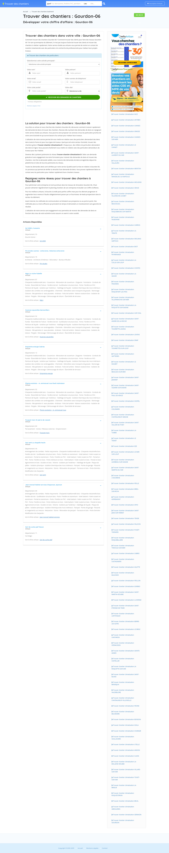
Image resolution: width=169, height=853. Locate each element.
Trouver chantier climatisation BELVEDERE (123, 713)
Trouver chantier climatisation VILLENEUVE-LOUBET (123, 195)
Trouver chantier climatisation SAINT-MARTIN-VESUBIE (125, 593)
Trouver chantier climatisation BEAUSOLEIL (123, 202)
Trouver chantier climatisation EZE (125, 446)
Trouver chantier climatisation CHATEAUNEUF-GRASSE (123, 416)
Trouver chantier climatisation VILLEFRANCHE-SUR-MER (123, 298)
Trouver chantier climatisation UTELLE (126, 744)
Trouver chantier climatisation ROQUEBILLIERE (123, 539)
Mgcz (41, 300)
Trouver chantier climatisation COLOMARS (123, 408)
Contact (105, 848)
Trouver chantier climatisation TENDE (126, 518)
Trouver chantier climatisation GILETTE (126, 567)
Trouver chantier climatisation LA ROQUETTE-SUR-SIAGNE (124, 306)
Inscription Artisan (154, 3)
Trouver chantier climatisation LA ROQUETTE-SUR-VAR (124, 667)
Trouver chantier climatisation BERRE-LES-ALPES (125, 622)
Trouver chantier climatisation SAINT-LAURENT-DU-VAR (125, 154)
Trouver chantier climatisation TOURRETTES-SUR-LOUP (123, 347)
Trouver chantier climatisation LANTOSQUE (123, 615)
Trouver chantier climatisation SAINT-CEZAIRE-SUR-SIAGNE (125, 386)
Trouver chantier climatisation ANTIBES (126, 120)
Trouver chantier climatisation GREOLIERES (123, 808)
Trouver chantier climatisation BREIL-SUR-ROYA (125, 490)
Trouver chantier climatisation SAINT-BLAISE (125, 675)
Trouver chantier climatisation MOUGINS (127, 182)
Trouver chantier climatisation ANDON (126, 750)
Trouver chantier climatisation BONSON (127, 719)
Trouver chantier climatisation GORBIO (126, 586)
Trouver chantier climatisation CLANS (126, 756)
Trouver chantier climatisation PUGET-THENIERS (126, 531)
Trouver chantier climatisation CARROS (126, 225)
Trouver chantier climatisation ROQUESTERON (123, 794)
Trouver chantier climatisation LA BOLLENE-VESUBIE (124, 763)
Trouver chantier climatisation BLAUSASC (123, 574)
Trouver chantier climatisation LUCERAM (127, 600)
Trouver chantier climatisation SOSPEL (126, 401)
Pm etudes (43, 264)
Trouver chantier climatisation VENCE (126, 188)
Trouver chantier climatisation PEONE (126, 706)
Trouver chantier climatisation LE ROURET (124, 363)
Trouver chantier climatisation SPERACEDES (123, 644)
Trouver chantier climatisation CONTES (126, 268)
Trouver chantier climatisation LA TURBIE (124, 431)
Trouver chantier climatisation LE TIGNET (124, 439)
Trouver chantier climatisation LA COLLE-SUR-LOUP (124, 261)
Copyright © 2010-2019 (66, 848)
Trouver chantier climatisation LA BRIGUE (124, 786)
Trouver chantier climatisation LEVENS (126, 335)
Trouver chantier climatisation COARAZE (127, 731)
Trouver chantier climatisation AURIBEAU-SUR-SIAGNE (123, 461)
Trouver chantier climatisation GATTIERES (123, 355)
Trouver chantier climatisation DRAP (125, 340)
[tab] (63, 229)
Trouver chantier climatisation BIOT (125, 247)
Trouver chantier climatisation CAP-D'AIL (127, 313)
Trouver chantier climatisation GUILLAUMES (123, 738)
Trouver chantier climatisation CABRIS (126, 553)
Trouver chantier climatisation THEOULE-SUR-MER (123, 547)
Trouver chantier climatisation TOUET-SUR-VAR (126, 778)
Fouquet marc (45, 433)
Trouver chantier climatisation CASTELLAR (123, 660)
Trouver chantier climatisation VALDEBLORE (123, 691)
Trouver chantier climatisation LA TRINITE (124, 232)
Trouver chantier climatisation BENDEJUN (123, 683)
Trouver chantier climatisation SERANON (127, 815)
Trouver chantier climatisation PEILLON (126, 581)
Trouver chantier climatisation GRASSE (126, 131)
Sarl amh (43, 475)
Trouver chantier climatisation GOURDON (123, 821)
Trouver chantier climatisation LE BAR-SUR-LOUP (126, 453)
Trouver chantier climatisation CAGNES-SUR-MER (126, 138)
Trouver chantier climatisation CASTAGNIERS (123, 560)
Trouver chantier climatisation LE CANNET (124, 146)
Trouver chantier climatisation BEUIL (125, 801)
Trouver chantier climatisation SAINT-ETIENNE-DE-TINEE (125, 607)
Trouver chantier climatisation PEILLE (126, 483)
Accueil (25, 12)
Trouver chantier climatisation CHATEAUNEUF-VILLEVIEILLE (123, 699)
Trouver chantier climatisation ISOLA (125, 725)
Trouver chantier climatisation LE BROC (126, 629)
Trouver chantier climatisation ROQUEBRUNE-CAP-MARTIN (123, 210)
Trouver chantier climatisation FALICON (127, 524)
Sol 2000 (43, 241)
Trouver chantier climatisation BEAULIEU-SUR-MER (123, 371)
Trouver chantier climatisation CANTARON (123, 636)
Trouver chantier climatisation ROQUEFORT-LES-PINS (123, 290)
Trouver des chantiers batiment (43, 12)
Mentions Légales (92, 848)
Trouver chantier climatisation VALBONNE (123, 218)
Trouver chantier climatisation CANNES (126, 126)
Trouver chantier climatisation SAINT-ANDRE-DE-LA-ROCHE (125, 320)
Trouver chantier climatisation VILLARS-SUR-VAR (126, 770)
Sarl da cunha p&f (46, 540)
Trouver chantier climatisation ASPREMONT (123, 498)
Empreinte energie (46, 373)
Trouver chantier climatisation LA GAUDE (124, 275)
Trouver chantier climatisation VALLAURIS (123, 162)
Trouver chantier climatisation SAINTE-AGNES (126, 652)
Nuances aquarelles (47, 337)
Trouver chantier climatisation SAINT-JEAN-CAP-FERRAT (125, 512)
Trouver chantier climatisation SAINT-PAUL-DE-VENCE (125, 394)
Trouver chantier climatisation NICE (125, 114)
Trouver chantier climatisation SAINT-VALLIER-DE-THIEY (125, 424)
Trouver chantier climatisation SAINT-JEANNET (125, 378)
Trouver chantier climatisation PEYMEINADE (123, 253)
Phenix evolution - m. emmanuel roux (53, 410)
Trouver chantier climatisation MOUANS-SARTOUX (126, 240)
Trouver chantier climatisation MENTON (127, 169)
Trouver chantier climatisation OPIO (125, 505)
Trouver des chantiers (16, 3)
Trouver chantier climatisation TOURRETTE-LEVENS (123, 328)
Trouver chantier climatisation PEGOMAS (123, 283)
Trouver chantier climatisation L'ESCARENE (123, 476)
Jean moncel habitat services (50, 517)
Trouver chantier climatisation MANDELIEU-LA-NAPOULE (123, 175)
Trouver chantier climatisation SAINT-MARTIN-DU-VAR (125, 469)
